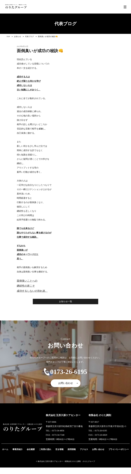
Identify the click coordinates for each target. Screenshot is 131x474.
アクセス (81, 456)
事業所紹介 (19, 456)
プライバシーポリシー (115, 456)
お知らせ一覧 (65, 301)
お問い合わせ (65, 389)
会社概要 (32, 456)
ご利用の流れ (45, 456)
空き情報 (59, 456)
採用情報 (70, 456)
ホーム (8, 456)
